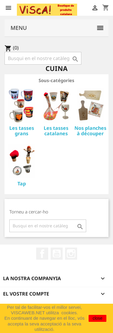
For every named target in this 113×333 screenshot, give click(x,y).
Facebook (42, 254)
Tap (21, 183)
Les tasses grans (21, 131)
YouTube (57, 254)
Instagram (71, 254)
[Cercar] (43, 58)
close (97, 318)
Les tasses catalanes (56, 131)
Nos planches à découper (90, 131)
